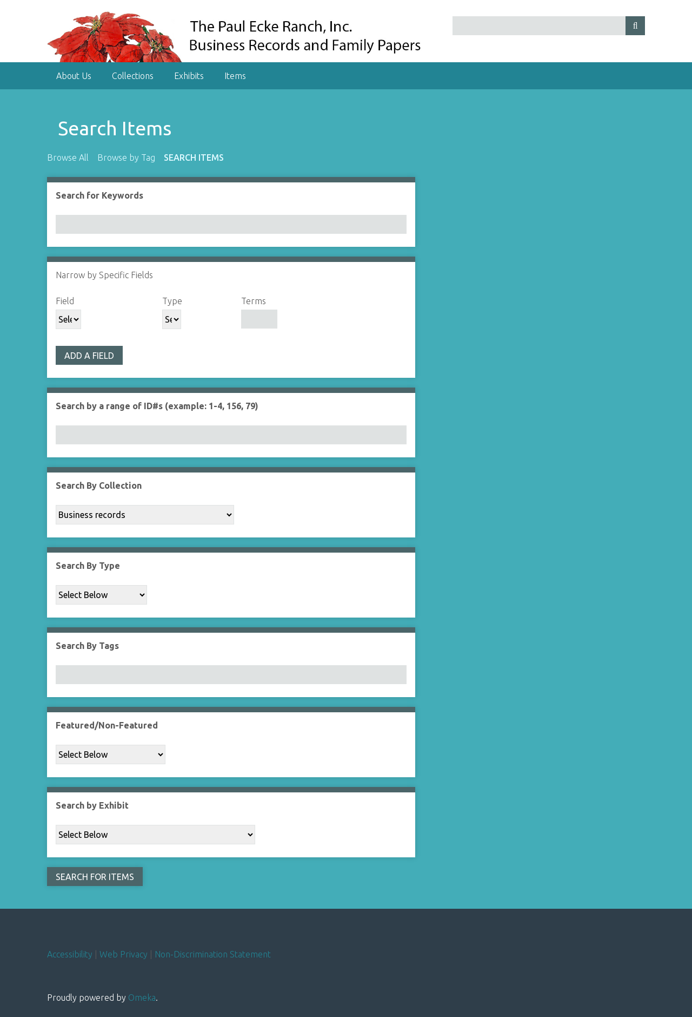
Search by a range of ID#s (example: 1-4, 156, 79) (157, 406)
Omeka (142, 997)
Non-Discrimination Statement (213, 954)
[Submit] (635, 25)
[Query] (549, 25)
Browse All (68, 157)
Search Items (194, 157)
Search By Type (88, 565)
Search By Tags (87, 646)
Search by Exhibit (92, 805)
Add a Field (89, 355)
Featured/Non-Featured (107, 725)
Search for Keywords (99, 195)
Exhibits (189, 76)
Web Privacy (123, 954)
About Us (73, 76)
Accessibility (69, 954)
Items (235, 76)
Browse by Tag (126, 157)
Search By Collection (99, 485)
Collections (133, 76)
